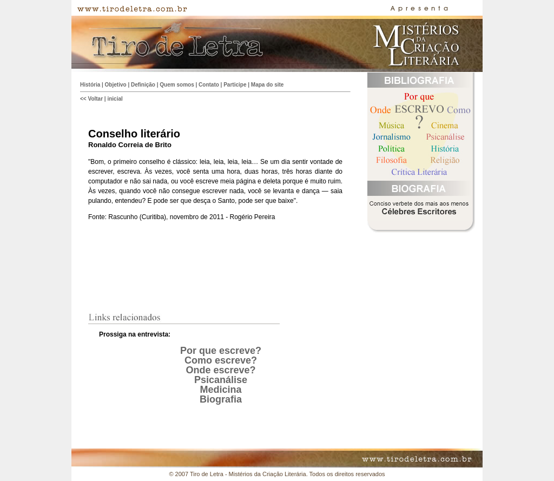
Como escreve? (220, 360)
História (90, 85)
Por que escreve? (220, 350)
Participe (234, 85)
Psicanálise (220, 379)
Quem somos (177, 85)
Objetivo (116, 85)
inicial (114, 99)
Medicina (220, 389)
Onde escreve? (220, 370)
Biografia (221, 399)
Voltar (95, 99)
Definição (143, 85)
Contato (209, 85)
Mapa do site (267, 85)
